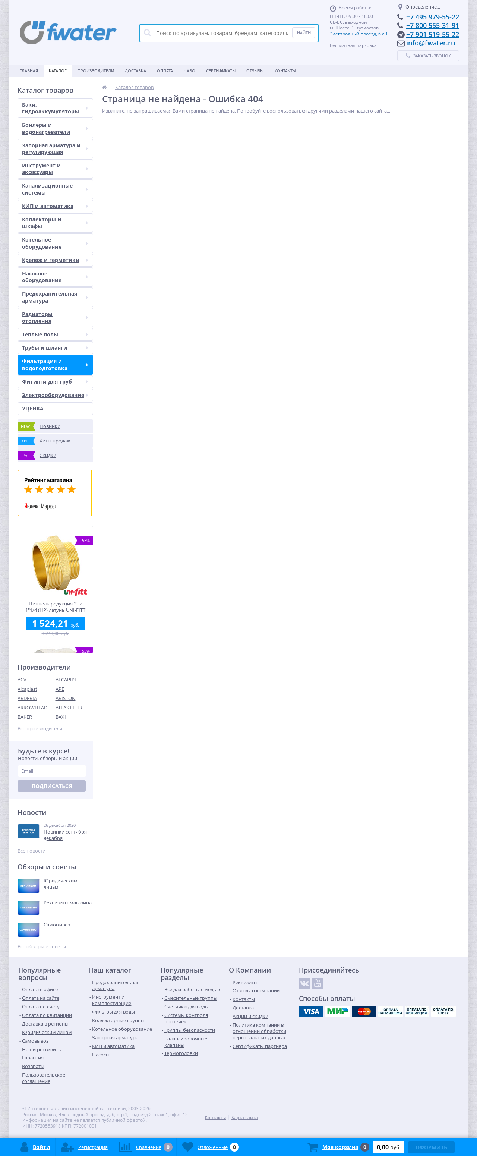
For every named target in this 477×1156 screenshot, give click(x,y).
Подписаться (52, 786)
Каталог (58, 70)
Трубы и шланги (55, 347)
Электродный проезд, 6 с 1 (359, 34)
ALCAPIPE (66, 679)
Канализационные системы (55, 189)
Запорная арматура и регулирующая (55, 148)
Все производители (40, 728)
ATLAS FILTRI (70, 707)
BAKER (25, 717)
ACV (22, 679)
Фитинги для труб (55, 381)
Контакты (285, 70)
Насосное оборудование (55, 277)
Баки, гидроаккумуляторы (55, 108)
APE (60, 689)
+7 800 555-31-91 (432, 25)
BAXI (61, 717)
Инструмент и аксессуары (55, 169)
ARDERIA (27, 698)
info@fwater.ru (430, 42)
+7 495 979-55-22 (432, 16)
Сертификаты (221, 70)
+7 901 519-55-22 (432, 34)
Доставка (135, 70)
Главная (29, 70)
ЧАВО (189, 70)
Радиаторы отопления (55, 317)
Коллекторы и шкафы (55, 223)
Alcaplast (27, 689)
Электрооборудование (55, 395)
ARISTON (66, 698)
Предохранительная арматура (55, 297)
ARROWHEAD (32, 707)
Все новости (31, 851)
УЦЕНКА (33, 408)
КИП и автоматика (55, 206)
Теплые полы (55, 334)
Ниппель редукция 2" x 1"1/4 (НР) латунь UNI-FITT (55, 607)
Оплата (165, 70)
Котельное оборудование (55, 243)
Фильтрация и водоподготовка (55, 364)
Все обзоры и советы (42, 947)
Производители (96, 70)
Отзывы (254, 70)
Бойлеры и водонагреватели (55, 128)
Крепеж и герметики (55, 260)
